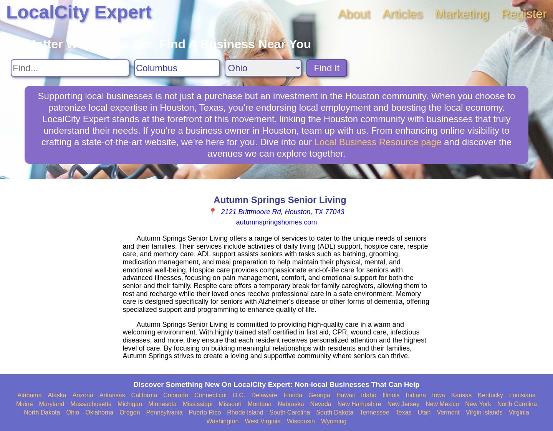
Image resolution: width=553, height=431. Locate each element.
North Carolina (517, 404)
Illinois (390, 395)
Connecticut (210, 395)
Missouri (230, 404)
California (144, 395)
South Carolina (290, 412)
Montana (260, 404)
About (354, 14)
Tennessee (374, 412)
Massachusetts (90, 404)
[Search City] (177, 68)
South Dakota (334, 412)
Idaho (368, 395)
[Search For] (70, 68)
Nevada (320, 404)
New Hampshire (359, 404)
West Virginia (263, 421)
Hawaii (345, 395)
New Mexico (442, 404)
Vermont (448, 412)
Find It (327, 68)
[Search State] (263, 68)
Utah (424, 412)
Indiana (416, 395)
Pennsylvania (164, 412)
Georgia (319, 395)
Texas (404, 412)
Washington (222, 421)
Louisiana (522, 395)
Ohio (72, 412)
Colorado (175, 395)
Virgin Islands (484, 412)
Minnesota (162, 404)
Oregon (129, 412)
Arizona (83, 395)
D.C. (239, 395)
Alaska (57, 395)
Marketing (462, 14)
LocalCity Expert (79, 12)
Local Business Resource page (378, 142)
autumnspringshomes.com (276, 222)
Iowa (438, 395)
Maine (24, 404)
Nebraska (291, 404)
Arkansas (112, 395)
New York (478, 404)
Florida (292, 395)
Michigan (130, 404)
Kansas (461, 395)
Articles (402, 14)
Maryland (52, 404)
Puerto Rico (205, 412)
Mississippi (197, 404)
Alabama (29, 395)
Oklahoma (99, 412)
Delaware (265, 395)
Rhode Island (245, 412)
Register (524, 14)
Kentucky (490, 395)
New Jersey (403, 404)
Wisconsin (301, 421)
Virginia (519, 412)
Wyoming (334, 421)
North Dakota (42, 412)
